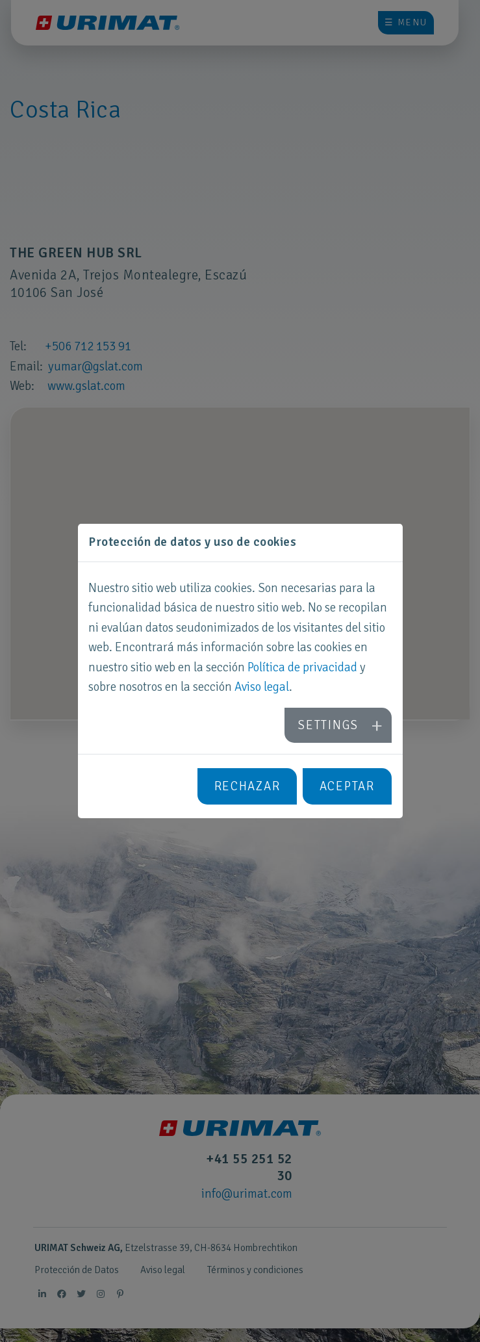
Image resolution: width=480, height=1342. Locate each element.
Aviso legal (261, 687)
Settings (328, 725)
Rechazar (247, 786)
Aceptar (347, 786)
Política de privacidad (302, 667)
